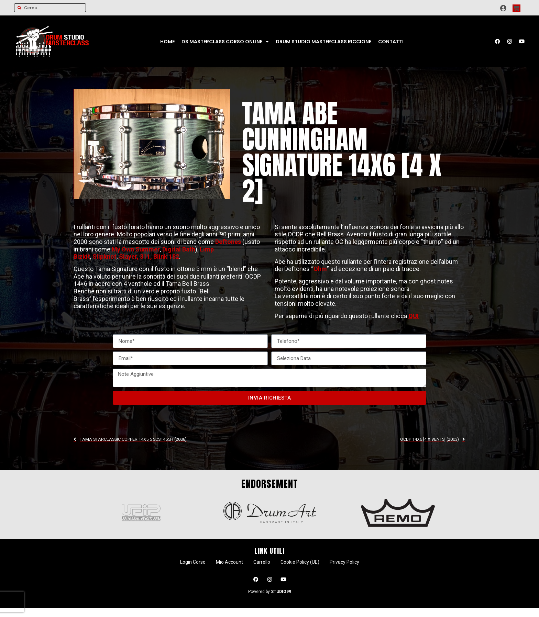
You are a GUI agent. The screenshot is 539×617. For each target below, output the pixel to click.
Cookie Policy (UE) (299, 562)
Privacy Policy (344, 562)
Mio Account (229, 562)
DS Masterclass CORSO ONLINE (225, 41)
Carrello (261, 562)
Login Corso (193, 562)
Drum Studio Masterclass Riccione (323, 41)
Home (167, 41)
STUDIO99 (281, 591)
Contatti (391, 41)
